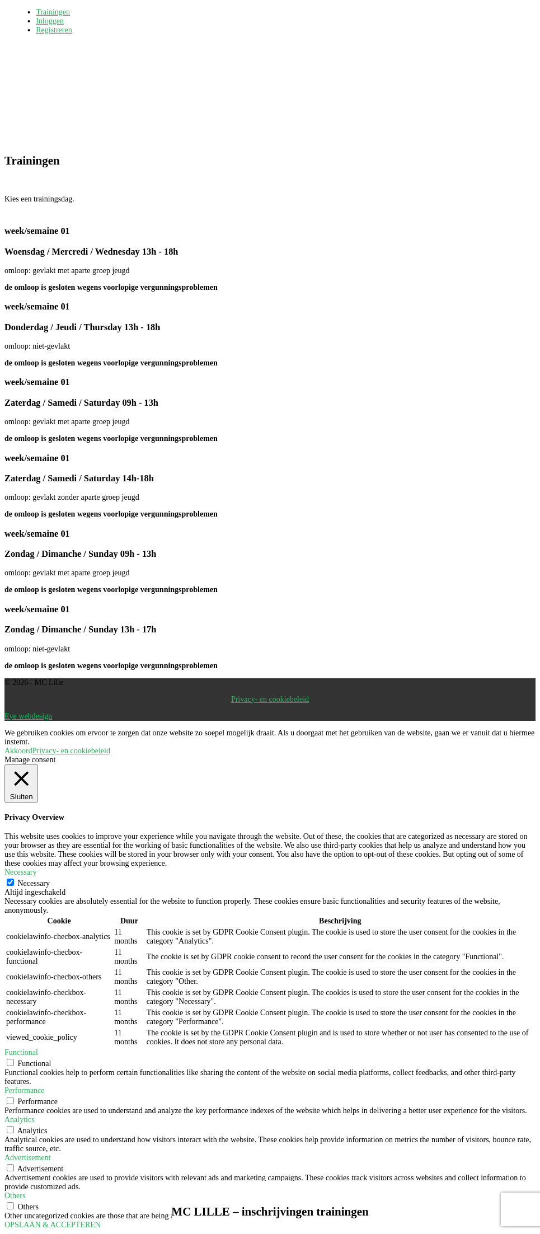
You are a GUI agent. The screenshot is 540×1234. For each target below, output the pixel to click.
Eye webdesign (28, 716)
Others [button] (14, 1195)
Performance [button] (24, 1090)
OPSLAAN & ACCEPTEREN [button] (52, 1225)
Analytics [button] (19, 1119)
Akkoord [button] (18, 751)
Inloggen (50, 21)
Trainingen (53, 12)
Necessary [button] (20, 872)
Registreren (54, 30)
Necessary (34, 883)
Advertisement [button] (27, 1157)
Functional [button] (21, 1052)
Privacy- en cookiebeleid (270, 699)
